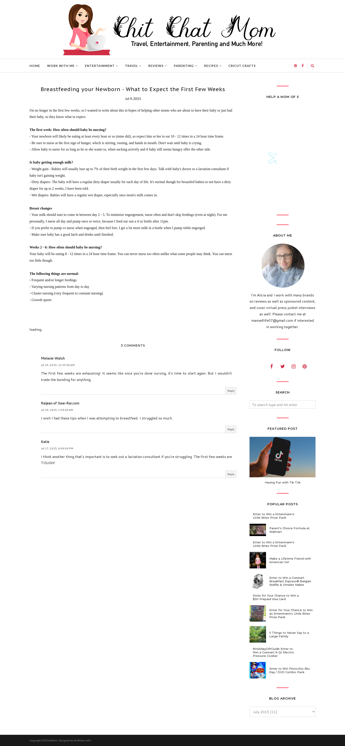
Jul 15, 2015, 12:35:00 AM (58, 365)
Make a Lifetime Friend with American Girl (290, 560)
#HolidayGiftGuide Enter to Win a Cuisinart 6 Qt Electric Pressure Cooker (273, 652)
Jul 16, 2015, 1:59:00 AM (57, 410)
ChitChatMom (49, 740)
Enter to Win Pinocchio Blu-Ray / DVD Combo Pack (290, 670)
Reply (230, 391)
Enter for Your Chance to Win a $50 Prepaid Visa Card (276, 597)
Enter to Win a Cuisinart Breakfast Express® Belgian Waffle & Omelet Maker (290, 581)
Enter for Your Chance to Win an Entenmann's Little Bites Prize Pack (291, 613)
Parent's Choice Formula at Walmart (289, 529)
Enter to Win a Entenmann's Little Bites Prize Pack (273, 515)
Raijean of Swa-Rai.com (60, 403)
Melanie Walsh (53, 358)
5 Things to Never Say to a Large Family (289, 634)
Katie (45, 441)
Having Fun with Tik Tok (283, 482)
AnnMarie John (82, 740)
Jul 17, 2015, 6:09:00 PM (57, 448)
